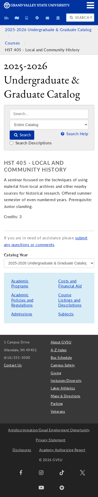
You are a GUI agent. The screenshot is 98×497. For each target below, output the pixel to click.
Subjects (66, 314)
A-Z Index (59, 350)
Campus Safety (63, 365)
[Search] (49, 114)
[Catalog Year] (49, 263)
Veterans (58, 411)
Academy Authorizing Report (62, 450)
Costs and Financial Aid (70, 284)
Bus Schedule (61, 357)
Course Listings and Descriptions (70, 300)
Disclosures (22, 450)
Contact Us (13, 365)
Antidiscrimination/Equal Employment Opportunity (49, 430)
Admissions (21, 314)
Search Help (74, 134)
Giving (56, 373)
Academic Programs (20, 284)
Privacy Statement (51, 440)
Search (22, 135)
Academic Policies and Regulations (22, 300)
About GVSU (61, 342)
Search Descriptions (31, 143)
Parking (57, 404)
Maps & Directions (65, 396)
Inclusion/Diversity (66, 381)
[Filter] (49, 124)
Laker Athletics (63, 388)
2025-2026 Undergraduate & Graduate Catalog (48, 29)
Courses (13, 43)
